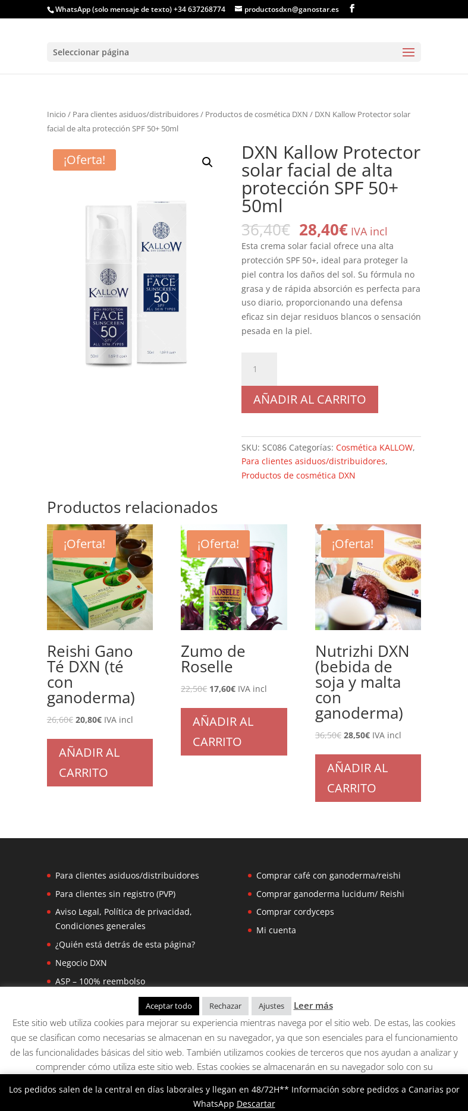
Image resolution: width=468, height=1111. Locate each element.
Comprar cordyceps (295, 911)
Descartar (256, 1103)
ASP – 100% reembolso (100, 981)
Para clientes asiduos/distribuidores (136, 114)
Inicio (56, 114)
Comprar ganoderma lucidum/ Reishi (330, 893)
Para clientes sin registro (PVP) (115, 893)
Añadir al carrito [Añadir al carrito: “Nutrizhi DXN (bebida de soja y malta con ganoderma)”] (357, 778)
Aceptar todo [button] (169, 1005)
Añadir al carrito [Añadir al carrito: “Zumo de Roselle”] (223, 731)
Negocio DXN (81, 962)
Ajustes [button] (271, 1005)
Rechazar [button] (225, 1005)
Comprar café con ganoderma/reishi (328, 875)
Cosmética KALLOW (374, 447)
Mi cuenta (276, 930)
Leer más (313, 1005)
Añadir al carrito (309, 399)
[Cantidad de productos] (259, 369)
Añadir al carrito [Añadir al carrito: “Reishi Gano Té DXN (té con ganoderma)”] (89, 762)
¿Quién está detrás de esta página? (125, 944)
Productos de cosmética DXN (256, 114)
